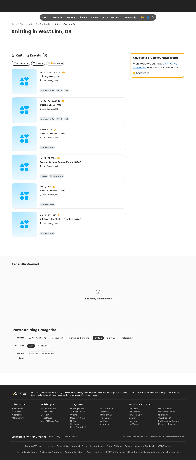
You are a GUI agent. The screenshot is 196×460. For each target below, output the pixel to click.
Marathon (104, 411)
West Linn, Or (26, 24)
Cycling (73, 415)
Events (45, 17)
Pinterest (18, 415)
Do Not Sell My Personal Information (167, 436)
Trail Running (105, 418)
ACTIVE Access (164, 446)
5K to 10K (45, 415)
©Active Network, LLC (118, 452)
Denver (132, 418)
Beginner (42, 345)
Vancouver (48, 353)
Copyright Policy (79, 446)
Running (71, 17)
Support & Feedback (144, 446)
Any (31, 345)
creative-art (57, 338)
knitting (98, 338)
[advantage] (142, 17)
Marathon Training (166, 424)
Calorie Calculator (166, 411)
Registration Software (27, 452)
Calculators (58, 17)
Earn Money (54, 436)
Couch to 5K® (47, 411)
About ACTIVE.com (33, 446)
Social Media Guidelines (51, 452)
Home (14, 24)
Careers (128, 446)
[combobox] (21, 63)
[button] (38, 63)
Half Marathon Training (168, 421)
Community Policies (74, 452)
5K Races (74, 421)
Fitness (94, 17)
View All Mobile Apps (50, 421)
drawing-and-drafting (79, 338)
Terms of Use (63, 446)
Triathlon (82, 17)
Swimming (104, 424)
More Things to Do (78, 427)
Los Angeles (134, 411)
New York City (135, 415)
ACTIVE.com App (48, 408)
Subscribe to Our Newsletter (135, 436)
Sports (104, 17)
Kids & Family (130, 17)
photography (127, 338)
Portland (33, 353)
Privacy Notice (97, 446)
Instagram (19, 418)
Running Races (77, 408)
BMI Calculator (165, 408)
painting (111, 338)
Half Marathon (106, 408)
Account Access (71, 436)
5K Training (163, 415)
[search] (153, 17)
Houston (133, 421)
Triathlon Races (77, 411)
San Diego (133, 408)
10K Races (74, 424)
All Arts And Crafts (37, 338)
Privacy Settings (114, 446)
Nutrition (115, 17)
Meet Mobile (46, 418)
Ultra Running (106, 415)
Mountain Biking (77, 418)
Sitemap (49, 446)
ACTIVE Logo (17, 392)
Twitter (17, 411)
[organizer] (147, 17)
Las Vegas (133, 424)
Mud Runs (104, 421)
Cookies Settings (94, 452)
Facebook (18, 408)
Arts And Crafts (43, 24)
